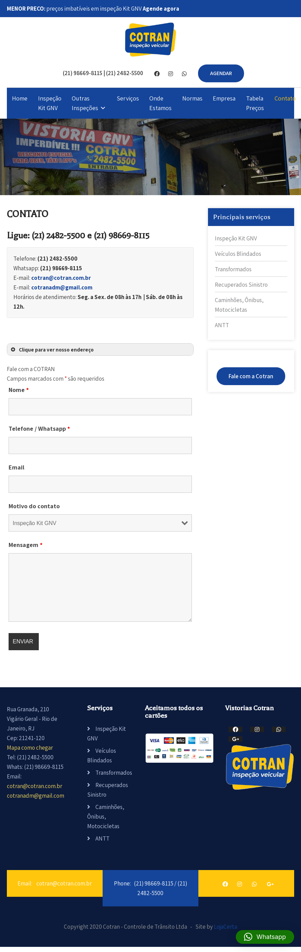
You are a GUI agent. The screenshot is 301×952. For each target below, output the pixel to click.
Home (19, 98)
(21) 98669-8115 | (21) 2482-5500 (103, 73)
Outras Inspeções (85, 103)
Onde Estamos (160, 103)
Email (16, 467)
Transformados (233, 269)
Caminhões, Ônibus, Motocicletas (105, 816)
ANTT (222, 325)
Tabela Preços (255, 103)
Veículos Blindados (238, 254)
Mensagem (26, 545)
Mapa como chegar (30, 747)
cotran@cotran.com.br (61, 278)
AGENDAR (221, 73)
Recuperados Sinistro (241, 284)
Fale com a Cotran (251, 376)
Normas (192, 98)
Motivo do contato (34, 506)
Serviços (128, 98)
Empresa (224, 98)
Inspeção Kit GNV (49, 103)
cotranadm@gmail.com (61, 287)
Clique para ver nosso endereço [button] (52, 349)
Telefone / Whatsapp (39, 428)
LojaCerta (225, 926)
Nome (19, 390)
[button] (265, 937)
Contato (285, 98)
